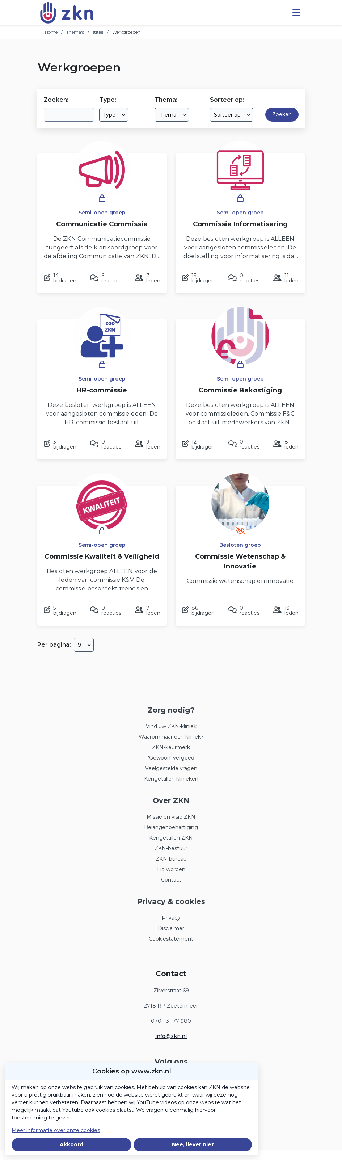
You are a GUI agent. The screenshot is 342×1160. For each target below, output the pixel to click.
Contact (171, 880)
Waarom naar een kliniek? (171, 737)
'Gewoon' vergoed (171, 758)
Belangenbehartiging (171, 827)
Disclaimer (171, 928)
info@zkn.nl (171, 1036)
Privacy (171, 918)
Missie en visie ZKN (171, 817)
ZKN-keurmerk (171, 747)
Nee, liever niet (193, 1144)
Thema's (75, 32)
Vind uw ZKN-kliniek (171, 726)
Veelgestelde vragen (171, 768)
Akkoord (71, 1144)
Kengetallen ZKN (171, 838)
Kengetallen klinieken (171, 779)
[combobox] (113, 115)
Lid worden (171, 869)
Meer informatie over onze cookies (56, 1130)
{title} (98, 32)
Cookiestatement (171, 939)
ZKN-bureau (171, 859)
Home (51, 32)
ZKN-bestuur (171, 848)
